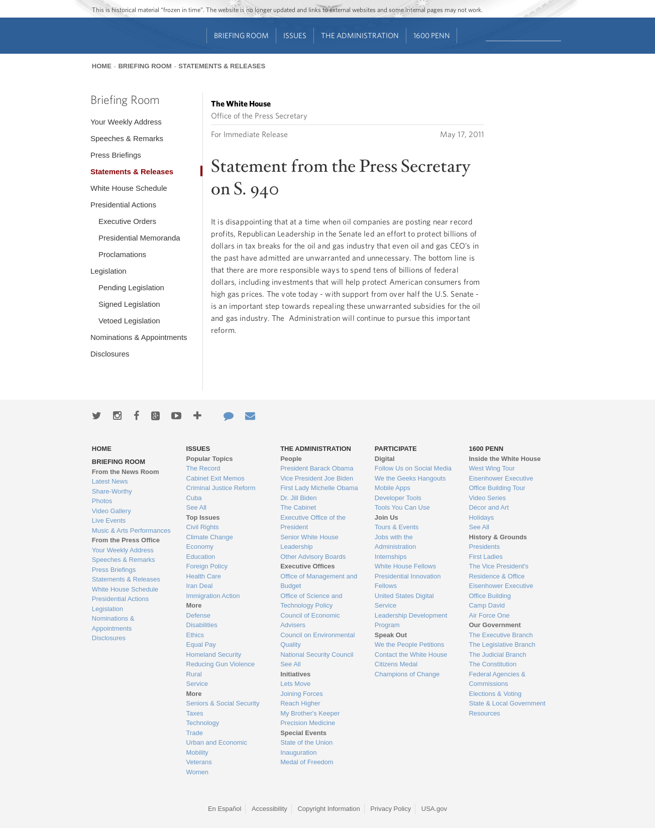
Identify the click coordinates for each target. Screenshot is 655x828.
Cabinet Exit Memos (215, 478)
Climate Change (209, 537)
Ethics (195, 635)
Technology (203, 723)
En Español (225, 808)
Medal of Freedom (307, 762)
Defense (198, 615)
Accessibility (269, 808)
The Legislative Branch (502, 644)
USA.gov (434, 808)
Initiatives (295, 674)
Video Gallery (111, 511)
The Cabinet (298, 507)
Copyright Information (328, 808)
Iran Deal (199, 585)
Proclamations (122, 254)
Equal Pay (201, 644)
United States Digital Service (404, 601)
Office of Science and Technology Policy (311, 601)
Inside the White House (504, 458)
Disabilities (201, 625)
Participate (396, 448)
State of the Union (306, 742)
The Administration (360, 35)
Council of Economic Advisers (310, 620)
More (194, 605)
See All (196, 507)
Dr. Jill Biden (298, 498)
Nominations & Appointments (138, 337)
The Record (203, 468)
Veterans (199, 762)
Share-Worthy (112, 491)
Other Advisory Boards (313, 556)
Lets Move (295, 683)
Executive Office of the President (313, 522)
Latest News (110, 481)
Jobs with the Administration (395, 542)
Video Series (487, 498)
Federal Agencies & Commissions (497, 679)
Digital (385, 458)
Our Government (494, 625)
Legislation (108, 271)
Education (200, 556)
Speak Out (391, 635)
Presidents (484, 546)
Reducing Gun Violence (220, 664)
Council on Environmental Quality (317, 640)
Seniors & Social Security (223, 703)
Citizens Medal (396, 664)
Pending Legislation (131, 287)
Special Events (303, 733)
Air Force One (489, 615)
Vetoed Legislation (129, 320)
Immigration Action (213, 596)
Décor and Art (489, 507)
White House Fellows (405, 566)
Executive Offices (307, 566)
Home (102, 66)
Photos (102, 501)
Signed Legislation (129, 304)
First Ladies (485, 556)
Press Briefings (115, 155)
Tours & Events (396, 527)
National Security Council (316, 654)
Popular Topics (209, 458)
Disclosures (110, 353)
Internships (391, 556)
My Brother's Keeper (310, 713)
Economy (199, 546)
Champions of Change (407, 674)
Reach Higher (300, 703)
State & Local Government (507, 703)
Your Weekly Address (126, 121)
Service (197, 683)
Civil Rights (202, 527)
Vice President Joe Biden (316, 478)
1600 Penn (431, 35)
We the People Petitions (410, 644)
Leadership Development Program (411, 620)
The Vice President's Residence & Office (498, 571)
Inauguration (298, 752)
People (291, 458)
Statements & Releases (221, 66)
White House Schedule (128, 188)
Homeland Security (214, 654)
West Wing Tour (491, 468)
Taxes (194, 713)
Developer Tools (398, 498)
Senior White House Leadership (309, 542)
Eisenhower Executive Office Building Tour (501, 483)
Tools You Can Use (402, 507)
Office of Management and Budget (318, 581)
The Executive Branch (500, 635)
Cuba (194, 498)
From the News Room (125, 472)
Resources (484, 713)
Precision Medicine (307, 723)
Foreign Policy (207, 566)
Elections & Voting (495, 693)
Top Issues (203, 517)
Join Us (386, 517)
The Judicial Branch (497, 654)
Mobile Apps (392, 488)
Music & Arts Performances (131, 530)
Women (197, 772)
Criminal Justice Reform (221, 488)
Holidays (481, 517)
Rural (194, 674)
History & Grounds (498, 537)
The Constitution (492, 664)
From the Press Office (126, 540)
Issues (294, 35)
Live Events (109, 520)
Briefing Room (241, 35)
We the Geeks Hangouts (410, 478)
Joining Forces (301, 693)
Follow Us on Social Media (413, 468)
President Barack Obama (316, 468)
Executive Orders (127, 221)
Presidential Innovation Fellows (408, 581)
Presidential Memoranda (139, 237)
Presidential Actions (123, 204)
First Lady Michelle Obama (319, 488)
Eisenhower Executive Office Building (501, 591)
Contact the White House (411, 654)
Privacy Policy (390, 808)
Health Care (203, 576)
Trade (194, 733)
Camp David (487, 605)
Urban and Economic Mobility (216, 747)
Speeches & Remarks (126, 138)
